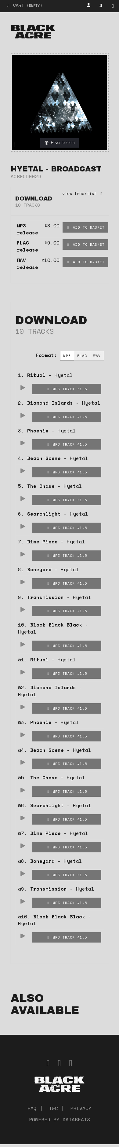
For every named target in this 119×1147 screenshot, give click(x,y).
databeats (76, 1119)
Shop (114, 6)
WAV (97, 355)
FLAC (82, 355)
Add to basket (85, 227)
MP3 (67, 355)
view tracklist (83, 193)
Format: (46, 355)
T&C (53, 1108)
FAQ (32, 1108)
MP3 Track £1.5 (66, 389)
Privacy (81, 1108)
